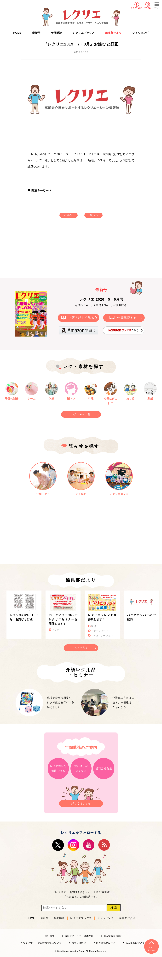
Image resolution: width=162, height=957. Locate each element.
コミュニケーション (102, 635)
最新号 (36, 32)
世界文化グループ (105, 943)
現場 (93, 626)
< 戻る (68, 215)
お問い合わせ (79, 943)
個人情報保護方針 (113, 936)
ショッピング (140, 32)
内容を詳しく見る (81, 317)
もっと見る (81, 647)
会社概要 (49, 936)
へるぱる (71, 896)
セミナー (57, 630)
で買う (124, 330)
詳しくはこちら (81, 802)
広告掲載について (135, 943)
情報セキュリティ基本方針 (79, 936)
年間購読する (127, 317)
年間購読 (147, 8)
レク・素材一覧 (81, 414)
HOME (17, 32)
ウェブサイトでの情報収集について (42, 943)
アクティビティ (99, 631)
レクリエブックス (83, 32)
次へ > (94, 215)
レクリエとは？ (136, 8)
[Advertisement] (53, 251)
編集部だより (113, 32)
